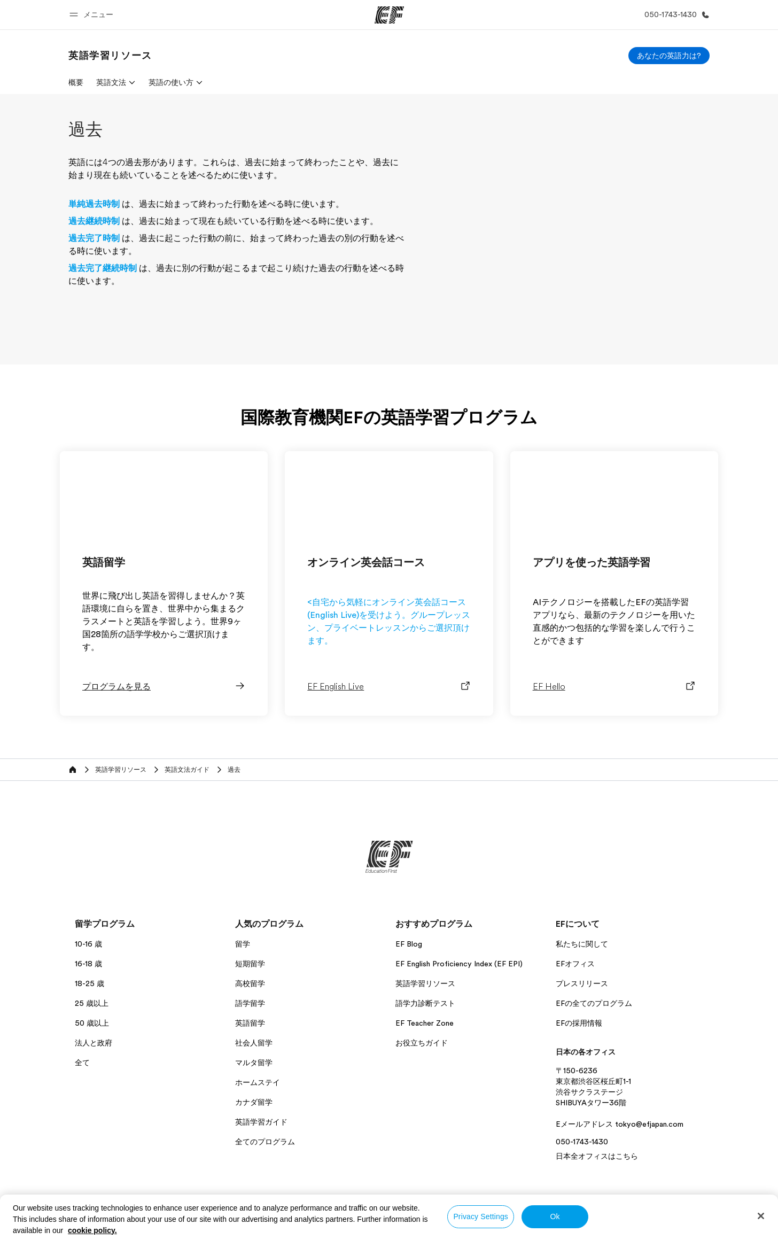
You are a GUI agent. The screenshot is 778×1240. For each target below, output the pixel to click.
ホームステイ (257, 1082)
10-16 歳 (88, 944)
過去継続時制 (94, 221)
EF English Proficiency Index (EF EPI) (459, 963)
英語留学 (250, 1023)
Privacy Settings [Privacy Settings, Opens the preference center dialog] (480, 1216)
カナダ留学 (254, 1102)
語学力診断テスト (425, 1003)
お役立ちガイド (421, 1042)
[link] (110, 55)
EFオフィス (575, 963)
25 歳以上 (91, 1003)
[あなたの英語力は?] (669, 55)
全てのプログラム (265, 1141)
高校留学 (250, 983)
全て (82, 1062)
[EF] (389, 15)
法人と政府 (93, 1042)
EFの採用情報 (579, 1023)
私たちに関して (582, 944)
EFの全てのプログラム (594, 1003)
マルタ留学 (254, 1062)
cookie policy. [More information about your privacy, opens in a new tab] (92, 1230)
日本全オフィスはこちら (597, 1156)
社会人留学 (254, 1042)
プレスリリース (582, 983)
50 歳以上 (92, 1023)
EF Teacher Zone (424, 1023)
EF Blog (408, 944)
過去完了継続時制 (102, 268)
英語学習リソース (425, 983)
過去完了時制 (94, 238)
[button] (93, 14)
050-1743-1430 (582, 1141)
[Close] (761, 1216)
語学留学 (250, 1003)
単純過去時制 (94, 204)
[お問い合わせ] (675, 14)
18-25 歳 (89, 983)
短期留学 (250, 963)
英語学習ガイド (261, 1122)
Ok (555, 1216)
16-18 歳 (88, 963)
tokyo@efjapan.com (649, 1124)
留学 (242, 944)
